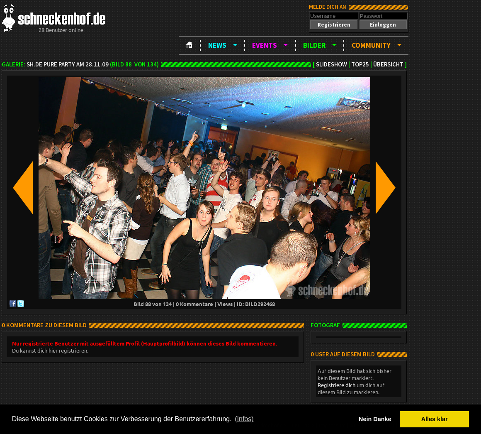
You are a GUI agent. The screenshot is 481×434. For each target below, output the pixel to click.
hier (53, 350)
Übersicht (388, 64)
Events (264, 45)
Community (371, 45)
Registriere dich (336, 384)
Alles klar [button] (434, 419)
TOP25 (360, 64)
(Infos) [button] (244, 418)
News (217, 45)
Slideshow (331, 64)
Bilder (314, 45)
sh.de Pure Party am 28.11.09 (68, 64)
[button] (333, 24)
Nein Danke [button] (375, 419)
